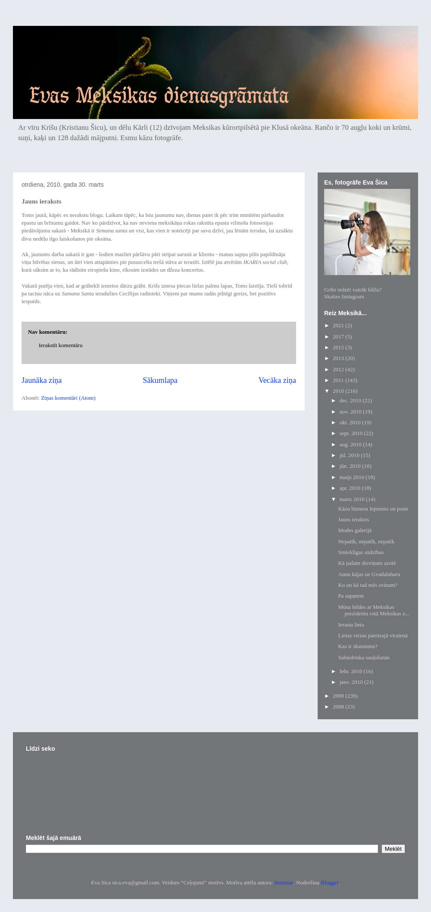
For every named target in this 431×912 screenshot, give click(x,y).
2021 (339, 325)
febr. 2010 (352, 671)
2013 (339, 358)
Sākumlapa (160, 380)
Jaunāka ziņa (42, 380)
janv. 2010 (352, 682)
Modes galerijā (355, 530)
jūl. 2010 (350, 455)
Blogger (329, 882)
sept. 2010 (352, 433)
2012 (339, 369)
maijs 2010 (353, 477)
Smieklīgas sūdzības (361, 552)
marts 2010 (353, 499)
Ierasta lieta (351, 624)
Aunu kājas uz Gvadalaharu (369, 574)
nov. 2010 (351, 411)
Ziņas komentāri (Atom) (68, 398)
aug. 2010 (351, 444)
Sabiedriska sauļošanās (364, 657)
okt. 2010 (351, 422)
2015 (339, 347)
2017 (339, 336)
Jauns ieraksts (353, 519)
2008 (339, 706)
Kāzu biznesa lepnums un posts (373, 508)
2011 (339, 380)
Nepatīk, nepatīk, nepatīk (366, 541)
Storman (283, 882)
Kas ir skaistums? (358, 646)
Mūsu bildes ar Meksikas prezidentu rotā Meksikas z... (373, 610)
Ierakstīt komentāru (60, 345)
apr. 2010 (351, 488)
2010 (339, 391)
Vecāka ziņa (277, 380)
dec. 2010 (351, 400)
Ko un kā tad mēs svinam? (367, 585)
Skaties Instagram (344, 296)
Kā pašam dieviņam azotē (367, 563)
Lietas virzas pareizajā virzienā (372, 635)
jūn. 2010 (351, 466)
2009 (339, 696)
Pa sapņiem (351, 595)
